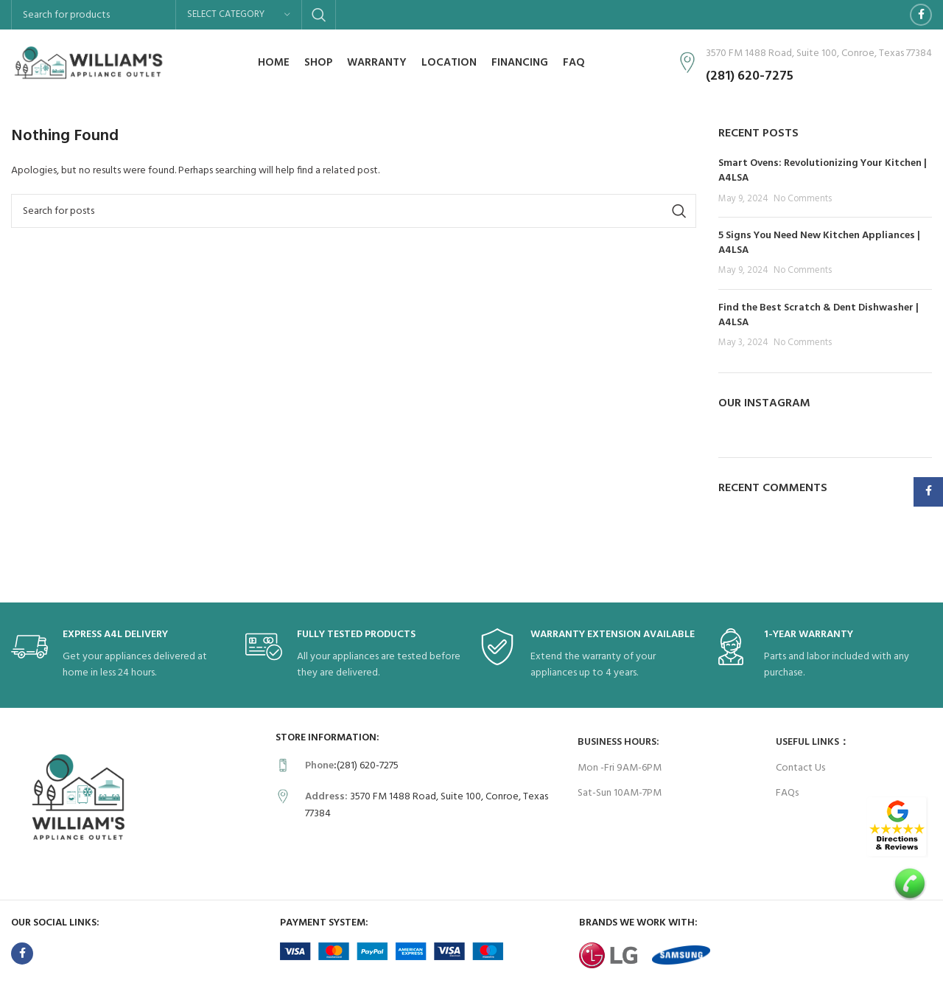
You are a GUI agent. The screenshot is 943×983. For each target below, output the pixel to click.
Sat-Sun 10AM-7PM (620, 793)
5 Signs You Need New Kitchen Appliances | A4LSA (819, 243)
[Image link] (897, 827)
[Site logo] (88, 63)
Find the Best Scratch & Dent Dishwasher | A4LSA (818, 315)
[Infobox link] (120, 655)
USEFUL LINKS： (812, 742)
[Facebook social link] (921, 15)
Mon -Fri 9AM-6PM (620, 768)
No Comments (803, 199)
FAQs (787, 793)
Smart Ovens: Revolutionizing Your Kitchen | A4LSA (822, 171)
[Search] (353, 211)
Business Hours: (618, 742)
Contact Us (800, 768)
